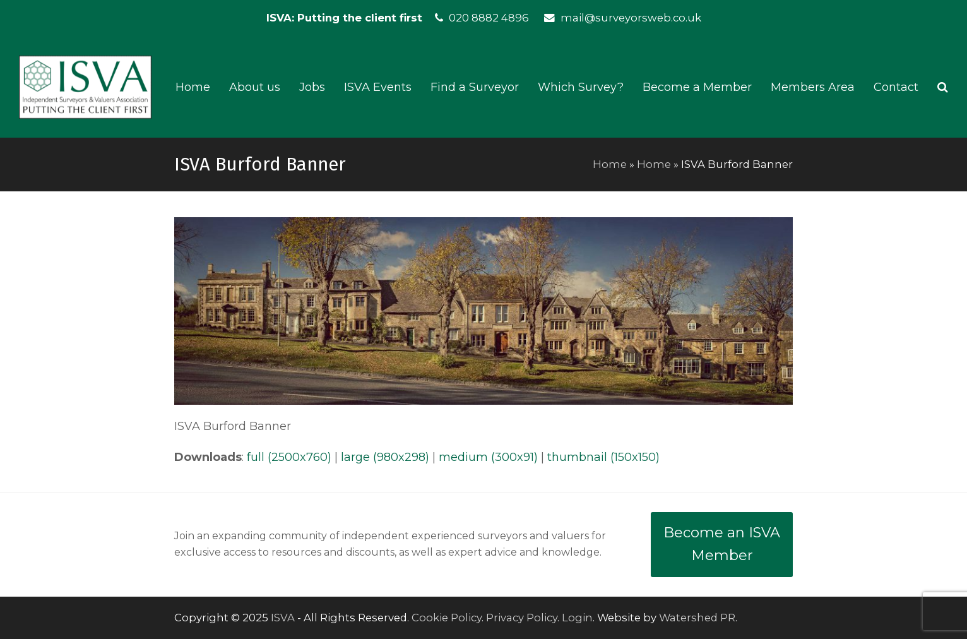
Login (577, 617)
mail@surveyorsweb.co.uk (631, 17)
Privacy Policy (521, 617)
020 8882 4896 (489, 17)
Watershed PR (697, 617)
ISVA (283, 617)
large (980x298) (385, 457)
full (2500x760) (289, 457)
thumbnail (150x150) (603, 457)
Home (610, 164)
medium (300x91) (488, 457)
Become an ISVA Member (721, 544)
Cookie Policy (447, 617)
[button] (943, 87)
